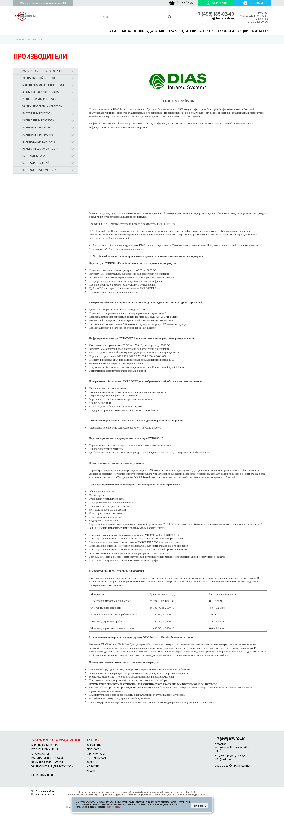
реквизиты (94, 749)
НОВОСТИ (226, 30)
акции (91, 770)
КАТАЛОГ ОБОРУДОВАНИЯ (143, 30)
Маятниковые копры (45, 745)
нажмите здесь (113, 807)
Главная (18, 39)
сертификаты (96, 753)
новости (93, 766)
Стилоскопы (40, 753)
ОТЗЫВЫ (207, 30)
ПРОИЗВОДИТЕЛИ (182, 30)
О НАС (113, 30)
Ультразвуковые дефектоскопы (52, 766)
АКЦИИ (243, 30)
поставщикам (96, 757)
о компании (95, 745)
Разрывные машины (44, 749)
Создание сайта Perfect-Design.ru (45, 792)
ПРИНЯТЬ (199, 805)
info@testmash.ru (220, 18)
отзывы (92, 762)
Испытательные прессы (47, 757)
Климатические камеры (47, 762)
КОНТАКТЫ (260, 30)
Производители (42, 775)
